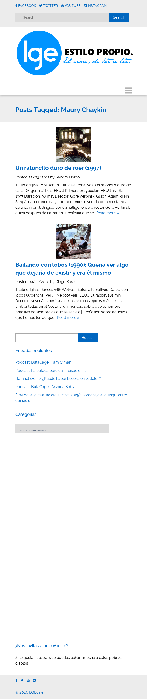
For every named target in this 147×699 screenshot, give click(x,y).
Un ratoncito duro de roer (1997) (58, 168)
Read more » (107, 213)
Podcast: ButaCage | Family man (43, 362)
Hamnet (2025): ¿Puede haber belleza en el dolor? (58, 378)
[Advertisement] (50, 465)
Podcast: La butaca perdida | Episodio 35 (50, 370)
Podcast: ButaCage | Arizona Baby (44, 387)
